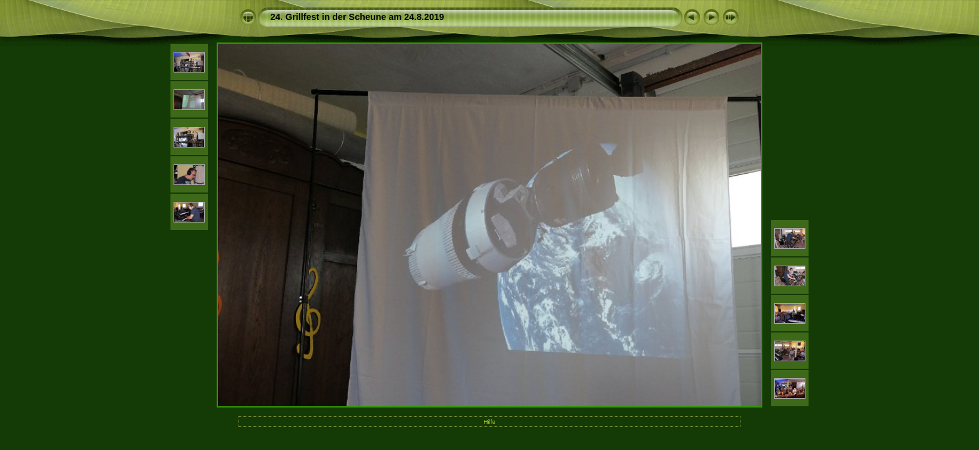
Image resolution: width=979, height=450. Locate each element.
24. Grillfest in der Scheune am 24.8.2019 (357, 17)
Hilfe (489, 421)
